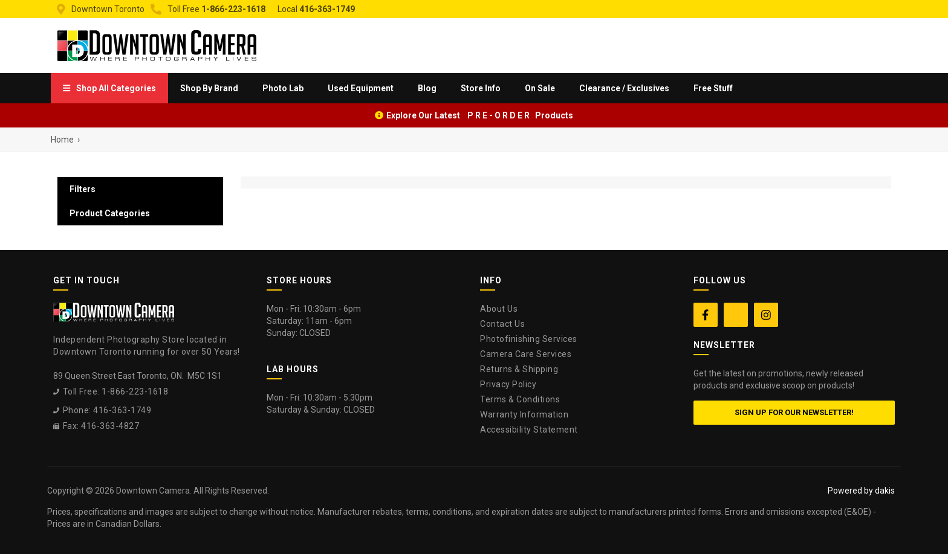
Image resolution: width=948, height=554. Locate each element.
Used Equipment (361, 88)
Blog (427, 88)
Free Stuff (713, 88)
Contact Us (502, 324)
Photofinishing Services (528, 339)
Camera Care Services (525, 354)
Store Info (481, 88)
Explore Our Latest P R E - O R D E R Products (479, 115)
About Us (499, 309)
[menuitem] (109, 88)
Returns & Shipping (519, 369)
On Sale (540, 88)
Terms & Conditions (520, 399)
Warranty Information (524, 414)
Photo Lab (283, 88)
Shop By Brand (209, 88)
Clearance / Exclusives (624, 88)
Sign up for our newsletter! (794, 412)
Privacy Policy (508, 384)
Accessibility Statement (529, 429)
